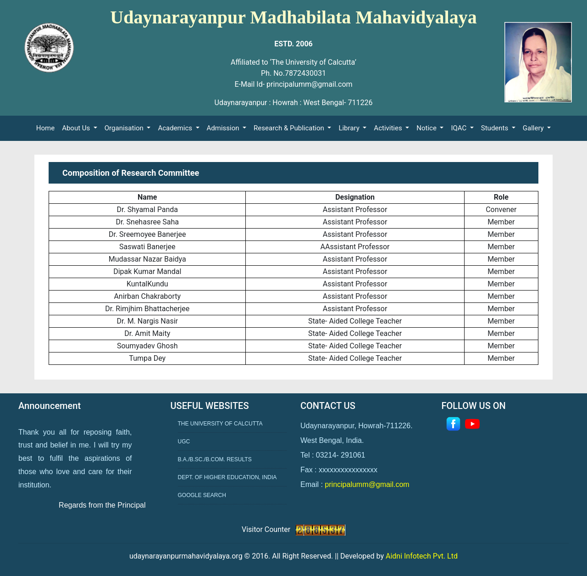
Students (495, 128)
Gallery (534, 128)
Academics (176, 128)
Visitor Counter (267, 529)
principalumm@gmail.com (367, 484)
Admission (224, 128)
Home (47, 127)
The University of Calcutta (220, 423)
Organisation (125, 128)
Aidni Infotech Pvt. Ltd (422, 556)
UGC (184, 441)
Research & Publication (290, 128)
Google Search (202, 495)
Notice (427, 128)
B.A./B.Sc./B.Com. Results (215, 459)
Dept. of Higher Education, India (227, 477)
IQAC (459, 128)
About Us (77, 128)
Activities (389, 128)
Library (349, 128)
